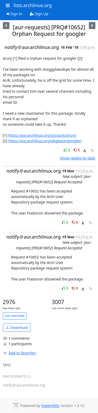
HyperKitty (50, 405)
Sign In (14, 13)
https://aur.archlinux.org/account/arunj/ (42, 135)
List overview (14, 315)
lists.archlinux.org (33, 5)
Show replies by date (77, 158)
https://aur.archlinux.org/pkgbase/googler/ (45, 140)
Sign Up (39, 13)
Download (16, 327)
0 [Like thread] (67, 149)
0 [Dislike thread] (77, 149)
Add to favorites (19, 352)
